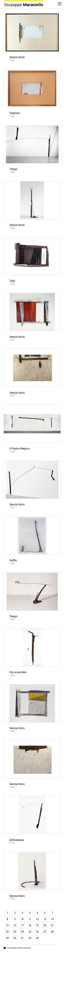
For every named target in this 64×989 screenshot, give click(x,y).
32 (30, 938)
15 (7, 925)
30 (14, 938)
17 (22, 925)
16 (14, 925)
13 (45, 919)
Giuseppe (23, 4)
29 (7, 938)
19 (37, 925)
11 (30, 919)
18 (30, 925)
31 (22, 938)
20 (45, 925)
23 (14, 931)
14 (52, 919)
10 (22, 919)
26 (37, 931)
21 (52, 925)
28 (52, 931)
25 (30, 931)
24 (22, 931)
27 (45, 931)
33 (37, 938)
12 (37, 919)
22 (7, 931)
